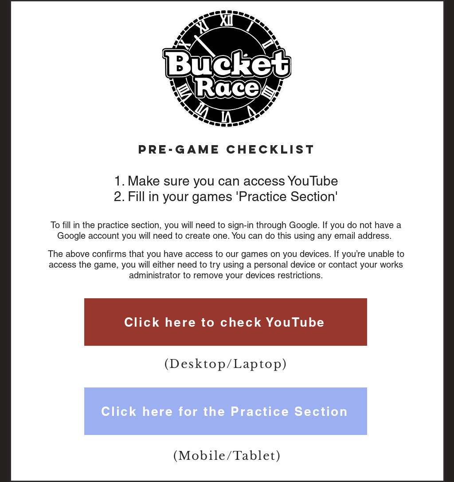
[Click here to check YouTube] (225, 322)
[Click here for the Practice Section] (225, 411)
